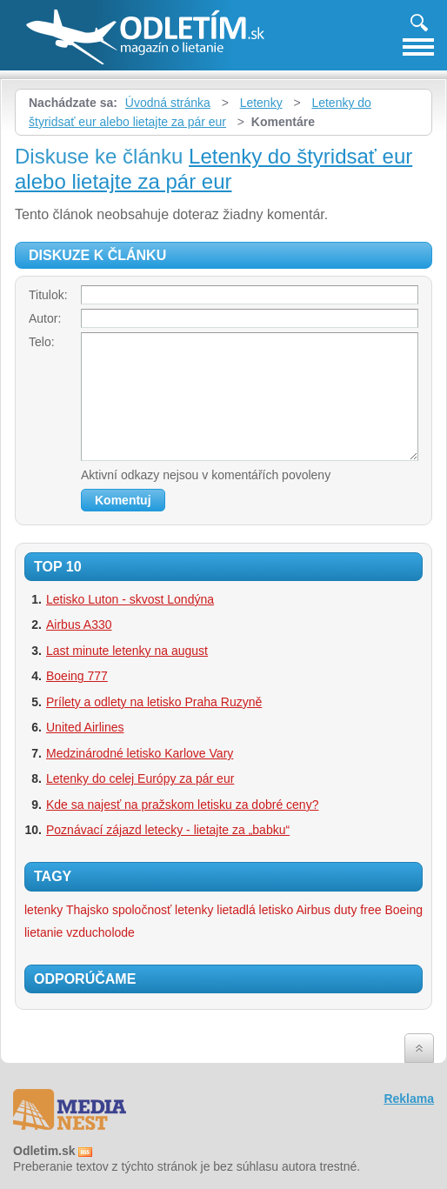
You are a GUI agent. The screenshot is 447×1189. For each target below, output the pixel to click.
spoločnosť (141, 910)
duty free (357, 910)
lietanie (43, 932)
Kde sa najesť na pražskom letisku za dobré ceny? (182, 805)
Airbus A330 (79, 624)
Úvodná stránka (167, 103)
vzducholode (100, 932)
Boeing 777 (77, 676)
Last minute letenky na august (127, 651)
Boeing (403, 910)
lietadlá (236, 910)
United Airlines (85, 727)
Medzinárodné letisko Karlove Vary (139, 753)
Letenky (261, 103)
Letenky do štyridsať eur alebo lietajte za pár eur (213, 168)
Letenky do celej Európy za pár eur (140, 778)
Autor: (45, 318)
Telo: (42, 342)
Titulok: (48, 295)
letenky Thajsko (66, 910)
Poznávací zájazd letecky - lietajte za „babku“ (168, 830)
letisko (276, 910)
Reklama (409, 1099)
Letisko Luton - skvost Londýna (130, 599)
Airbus (313, 910)
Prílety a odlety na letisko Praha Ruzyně (154, 702)
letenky (194, 910)
